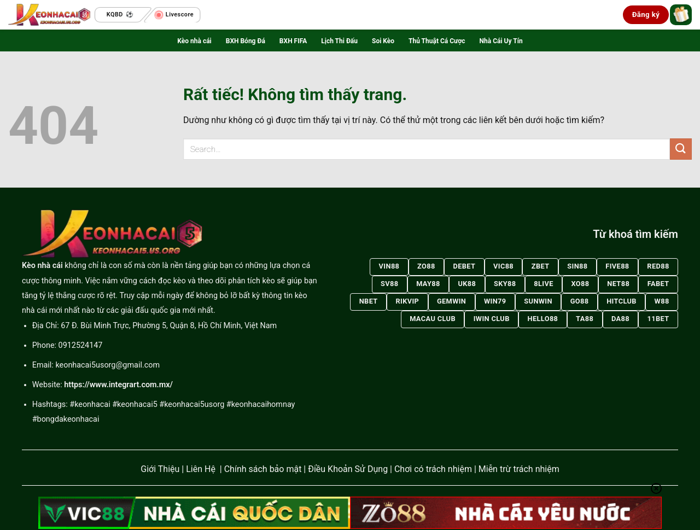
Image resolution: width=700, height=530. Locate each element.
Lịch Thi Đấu (339, 41)
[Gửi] (681, 149)
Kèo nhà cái (194, 41)
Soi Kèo (383, 41)
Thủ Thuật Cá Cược (437, 41)
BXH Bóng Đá (245, 41)
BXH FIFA (293, 41)
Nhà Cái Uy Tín (501, 41)
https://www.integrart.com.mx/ (118, 384)
